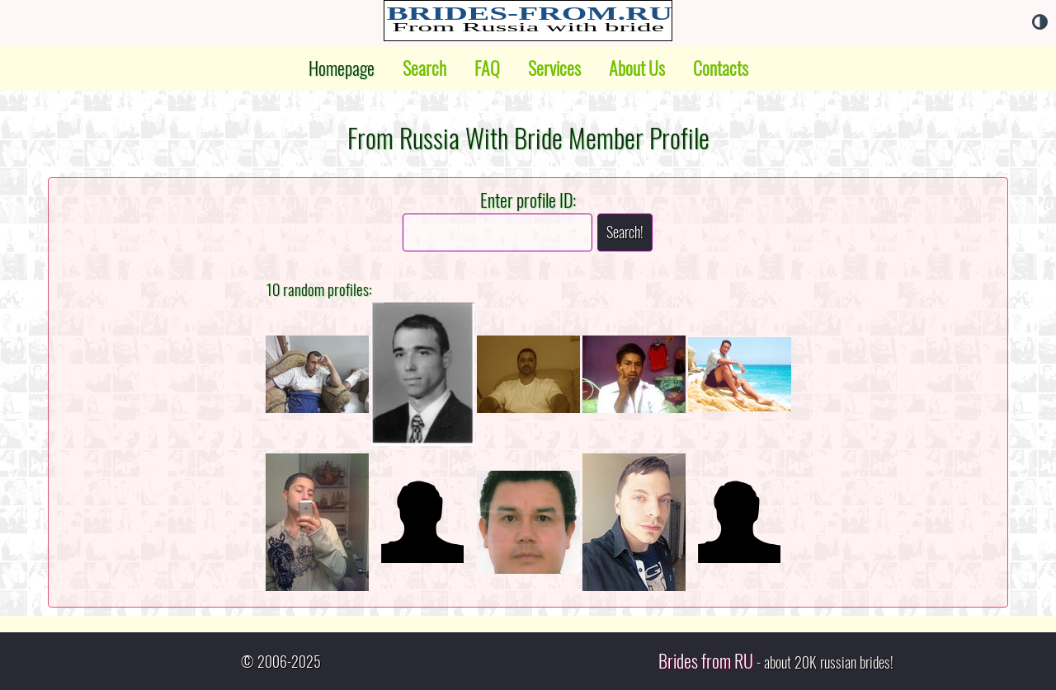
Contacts (720, 68)
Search (424, 68)
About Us (637, 68)
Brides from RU (705, 661)
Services (554, 68)
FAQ (487, 68)
